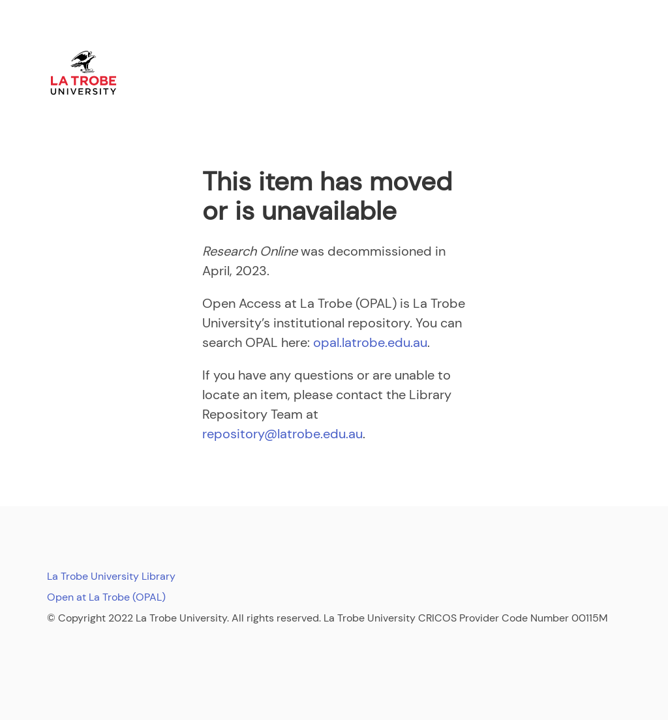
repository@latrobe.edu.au (282, 433)
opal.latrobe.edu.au (370, 342)
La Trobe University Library (111, 576)
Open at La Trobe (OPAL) (106, 597)
